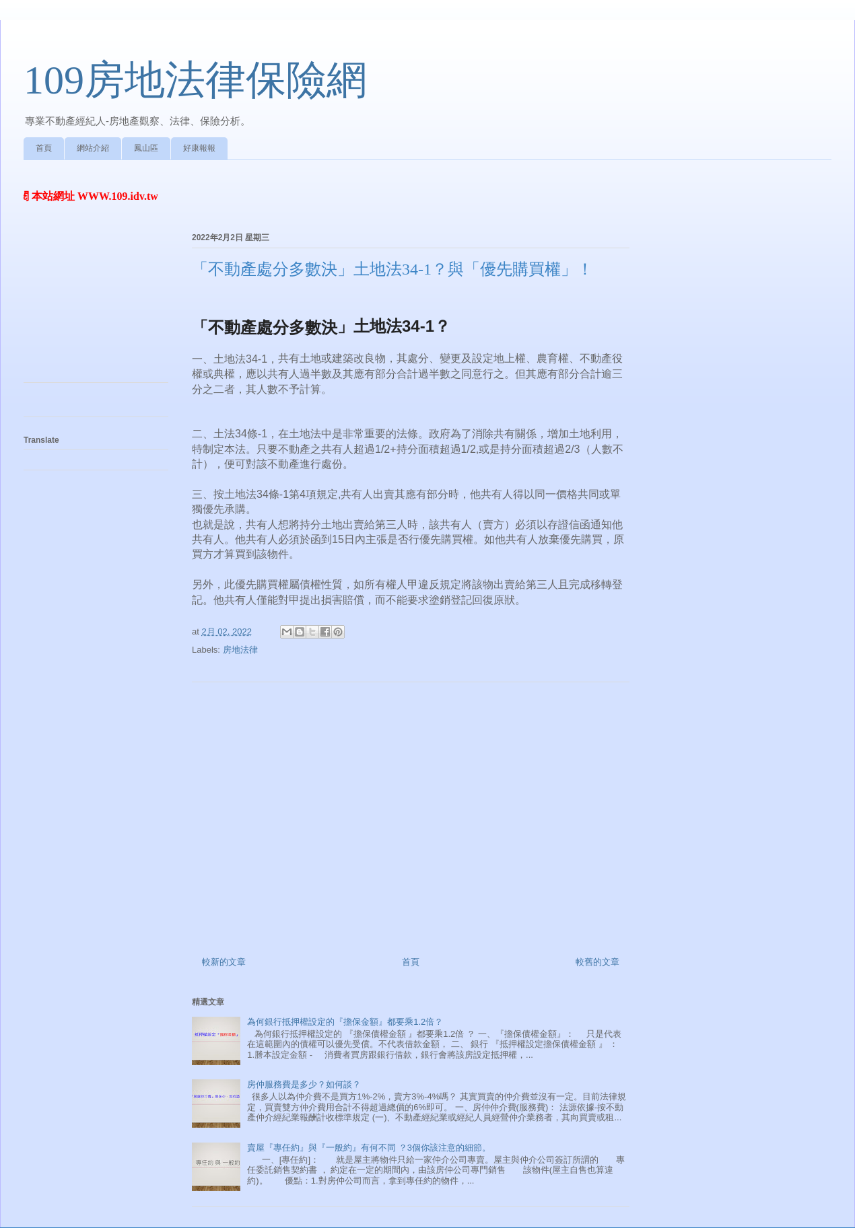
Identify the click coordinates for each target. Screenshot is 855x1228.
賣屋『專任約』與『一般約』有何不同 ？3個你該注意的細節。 (369, 1148)
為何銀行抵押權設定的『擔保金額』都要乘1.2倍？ (345, 1022)
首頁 (44, 148)
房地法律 (240, 650)
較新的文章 (224, 962)
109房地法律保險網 (195, 80)
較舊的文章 (597, 962)
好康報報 (199, 148)
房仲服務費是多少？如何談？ (304, 1084)
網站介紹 (93, 148)
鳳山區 (146, 148)
